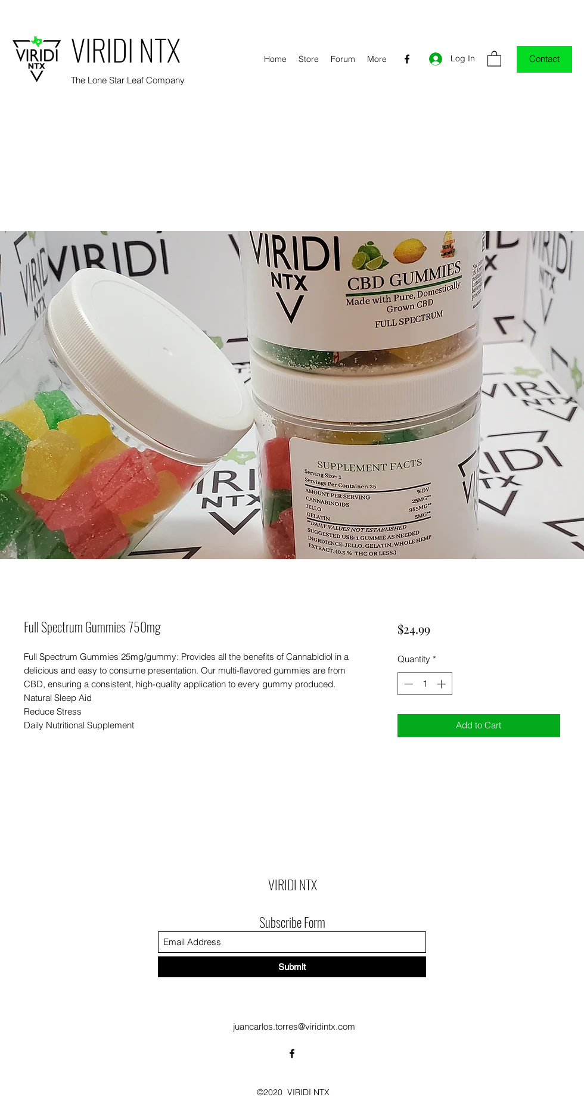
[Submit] (292, 966)
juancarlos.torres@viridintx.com (294, 1026)
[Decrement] (407, 684)
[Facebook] (407, 59)
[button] (494, 58)
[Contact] (544, 59)
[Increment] (442, 684)
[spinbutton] (424, 684)
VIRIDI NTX (126, 49)
